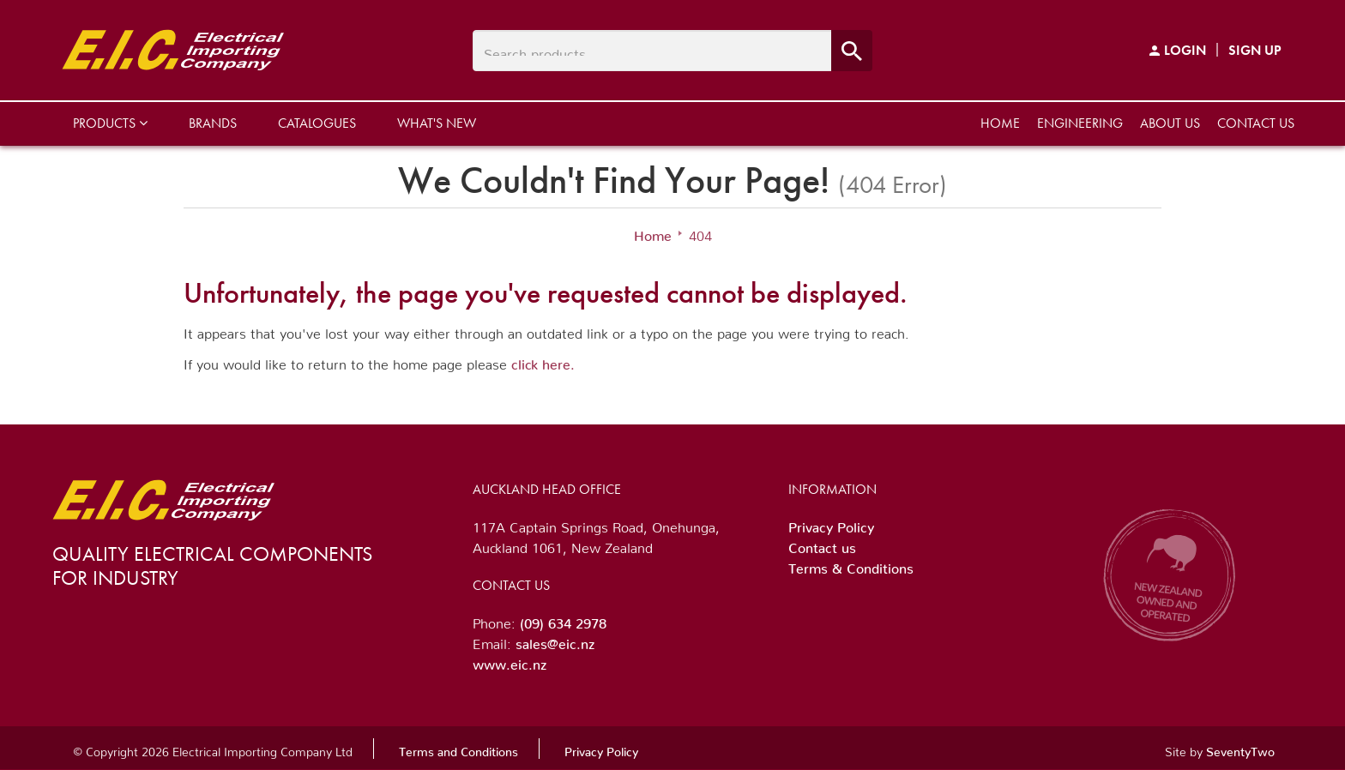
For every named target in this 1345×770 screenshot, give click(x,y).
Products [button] (110, 123)
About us (1170, 123)
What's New (436, 123)
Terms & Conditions (851, 565)
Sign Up (1255, 50)
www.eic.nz (509, 661)
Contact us (1255, 123)
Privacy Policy (831, 524)
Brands (213, 123)
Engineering (1080, 123)
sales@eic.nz (555, 640)
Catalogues (317, 123)
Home (1000, 123)
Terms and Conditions (458, 748)
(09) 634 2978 (563, 620)
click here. (543, 361)
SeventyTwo (1240, 748)
